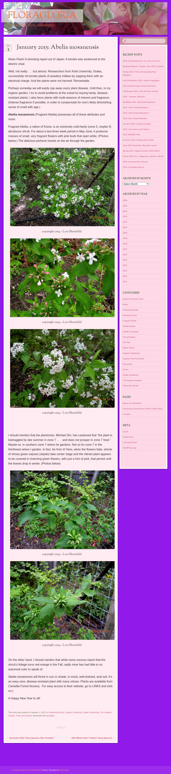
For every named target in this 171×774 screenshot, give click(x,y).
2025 (125, 206)
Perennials (127, 364)
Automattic (64, 770)
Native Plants (129, 348)
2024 (125, 211)
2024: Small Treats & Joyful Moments (139, 86)
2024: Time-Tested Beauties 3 (136, 107)
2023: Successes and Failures (136, 129)
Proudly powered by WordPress (26, 770)
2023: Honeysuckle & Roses (135, 162)
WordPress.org (129, 448)
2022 (125, 222)
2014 (125, 265)
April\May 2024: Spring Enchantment (139, 102)
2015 (125, 260)
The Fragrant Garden (132, 380)
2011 (125, 281)
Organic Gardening (73, 712)
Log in (125, 431)
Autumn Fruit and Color (133, 299)
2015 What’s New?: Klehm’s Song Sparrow (92, 738)
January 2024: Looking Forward (137, 124)
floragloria (42, 15)
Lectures (126, 414)
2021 (125, 227)
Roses (125, 369)
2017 (125, 249)
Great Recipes (129, 337)
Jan (8, 46)
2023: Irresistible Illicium (133, 167)
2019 (125, 238)
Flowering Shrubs (56, 712)
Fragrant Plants (129, 321)
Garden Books (129, 326)
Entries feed (128, 437)
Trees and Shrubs (24, 716)
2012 (125, 276)
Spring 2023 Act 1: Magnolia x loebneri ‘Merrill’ (143, 156)
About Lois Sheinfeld (132, 403)
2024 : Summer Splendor (134, 97)
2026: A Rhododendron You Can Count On (141, 61)
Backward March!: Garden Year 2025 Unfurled (143, 66)
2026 (125, 200)
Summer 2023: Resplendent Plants (138, 140)
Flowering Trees (130, 315)
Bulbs (125, 304)
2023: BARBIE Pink (131, 134)
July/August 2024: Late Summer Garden (140, 91)
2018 (125, 244)
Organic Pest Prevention (133, 359)
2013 (125, 271)
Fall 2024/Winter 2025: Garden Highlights (141, 80)
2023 (125, 216)
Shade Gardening (91, 712)
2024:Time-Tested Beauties (135, 118)
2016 (125, 254)
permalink (50, 716)
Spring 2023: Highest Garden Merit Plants (141, 151)
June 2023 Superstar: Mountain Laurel (140, 145)
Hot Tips (126, 342)
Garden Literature (130, 332)
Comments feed (130, 442)
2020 (125, 233)
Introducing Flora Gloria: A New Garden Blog (142, 409)
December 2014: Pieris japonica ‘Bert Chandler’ (30, 738)
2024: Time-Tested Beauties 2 (136, 113)
